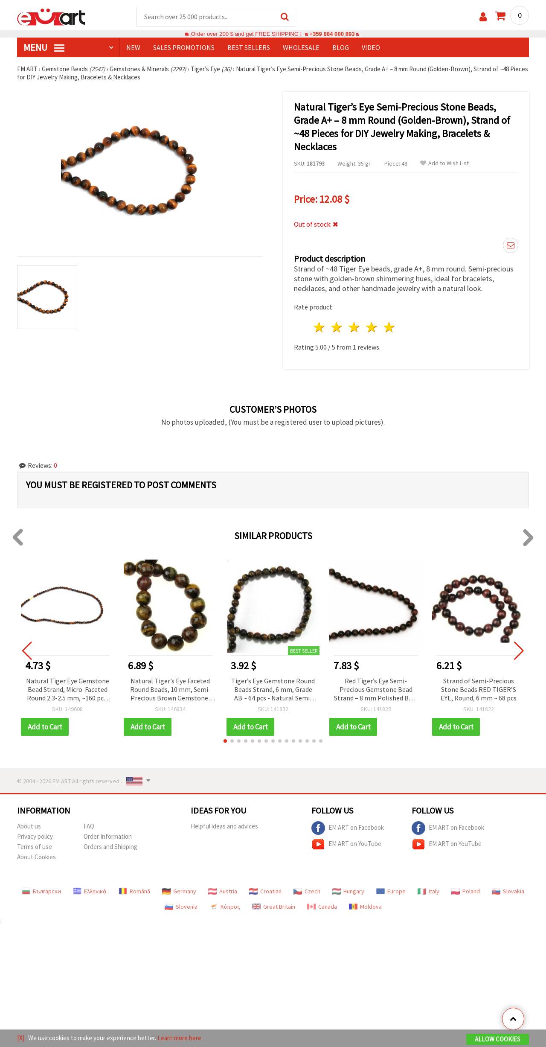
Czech (306, 891)
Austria (222, 891)
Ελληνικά (90, 891)
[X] (20, 1038)
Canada (322, 906)
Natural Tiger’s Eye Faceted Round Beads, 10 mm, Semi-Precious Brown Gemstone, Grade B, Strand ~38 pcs (170, 690)
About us (29, 826)
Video (371, 47)
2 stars (337, 327)
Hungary (348, 891)
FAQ (89, 826)
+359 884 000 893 (331, 34)
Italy (428, 891)
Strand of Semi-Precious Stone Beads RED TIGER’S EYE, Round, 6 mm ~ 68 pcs (479, 689)
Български (41, 891)
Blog (340, 47)
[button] (225, 741)
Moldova (365, 906)
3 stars (354, 327)
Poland (465, 891)
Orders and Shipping (110, 847)
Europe (391, 891)
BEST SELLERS (248, 47)
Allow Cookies (497, 1039)
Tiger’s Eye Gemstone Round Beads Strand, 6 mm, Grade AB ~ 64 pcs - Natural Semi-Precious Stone (273, 690)
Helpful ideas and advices (224, 826)
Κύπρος (224, 906)
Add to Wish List (444, 163)
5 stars (389, 327)
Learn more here (179, 1038)
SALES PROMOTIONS (184, 47)
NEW (133, 47)
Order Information (108, 836)
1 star (319, 327)
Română (134, 891)
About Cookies (36, 857)
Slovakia (508, 891)
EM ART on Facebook (347, 828)
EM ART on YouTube (346, 844)
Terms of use (34, 847)
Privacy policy (35, 836)
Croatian (265, 891)
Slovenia (181, 906)
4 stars (371, 327)
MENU (43, 47)
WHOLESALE (301, 47)
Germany (179, 891)
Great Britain (273, 906)
